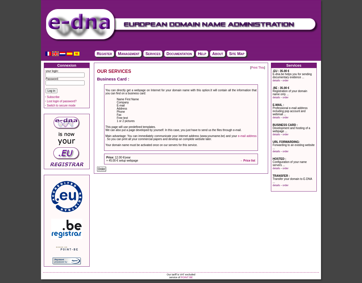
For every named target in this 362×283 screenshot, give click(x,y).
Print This (257, 67)
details (276, 80)
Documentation (179, 53)
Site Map (236, 53)
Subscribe (53, 97)
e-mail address (247, 136)
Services (152, 53)
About (217, 53)
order (285, 80)
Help (202, 53)
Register (104, 53)
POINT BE (187, 277)
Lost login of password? (62, 101)
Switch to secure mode (61, 105)
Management (128, 53)
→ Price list (247, 160)
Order (101, 169)
